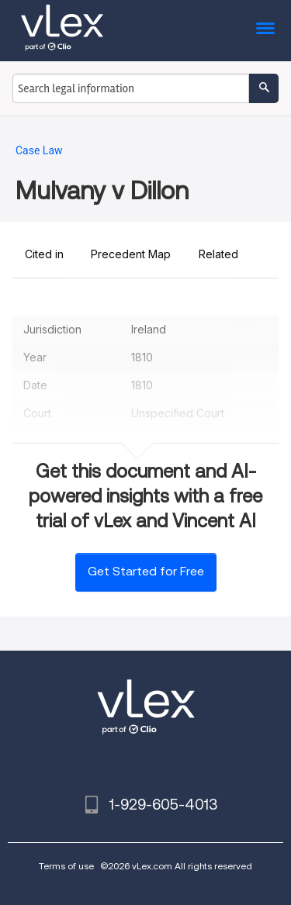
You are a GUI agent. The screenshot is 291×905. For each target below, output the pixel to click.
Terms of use (66, 866)
